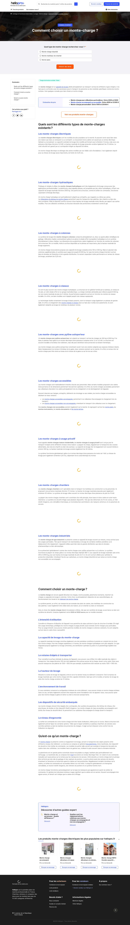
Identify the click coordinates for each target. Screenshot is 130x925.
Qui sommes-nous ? (32, 9)
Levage (36, 14)
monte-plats (109, 407)
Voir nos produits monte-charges (79, 114)
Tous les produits (18, 9)
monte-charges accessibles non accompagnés (60, 403)
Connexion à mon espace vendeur (82, 885)
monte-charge (45, 742)
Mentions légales (78, 901)
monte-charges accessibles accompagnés (59, 399)
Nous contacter (54, 901)
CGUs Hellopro (77, 904)
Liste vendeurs (53, 891)
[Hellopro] (11, 14)
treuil (71, 755)
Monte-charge (43, 14)
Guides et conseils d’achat (57, 904)
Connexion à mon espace (57, 885)
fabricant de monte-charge (69, 599)
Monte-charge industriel (49, 52)
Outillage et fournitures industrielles (22, 14)
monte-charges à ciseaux (69, 303)
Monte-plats (45, 60)
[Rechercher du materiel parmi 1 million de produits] (76, 4)
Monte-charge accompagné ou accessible (86, 102)
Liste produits (53, 888)
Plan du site (53, 907)
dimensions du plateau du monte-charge (54, 199)
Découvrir (47, 821)
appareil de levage (62, 87)
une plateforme (91, 744)
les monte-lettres (77, 409)
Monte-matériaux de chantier (50, 56)
